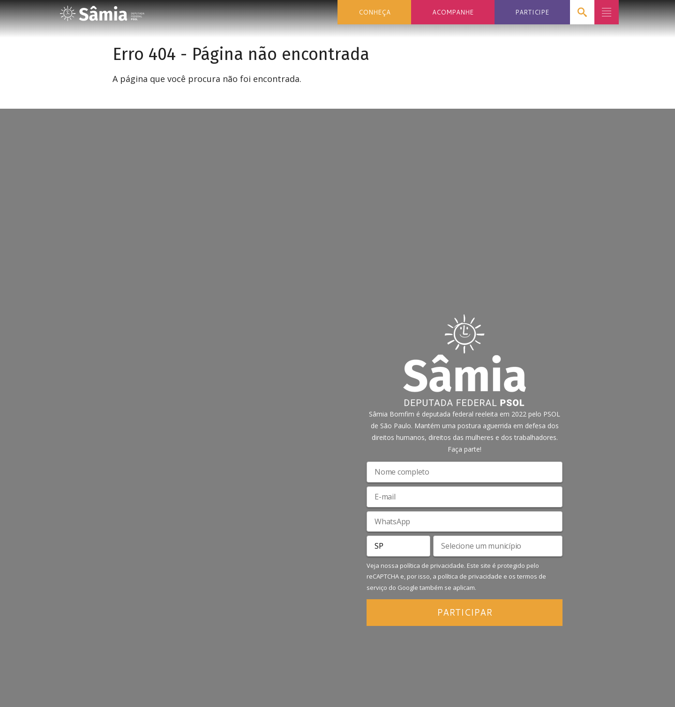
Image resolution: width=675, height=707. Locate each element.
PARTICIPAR (464, 612)
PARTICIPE (532, 11)
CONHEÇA (374, 11)
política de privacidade (432, 565)
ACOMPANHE (452, 11)
